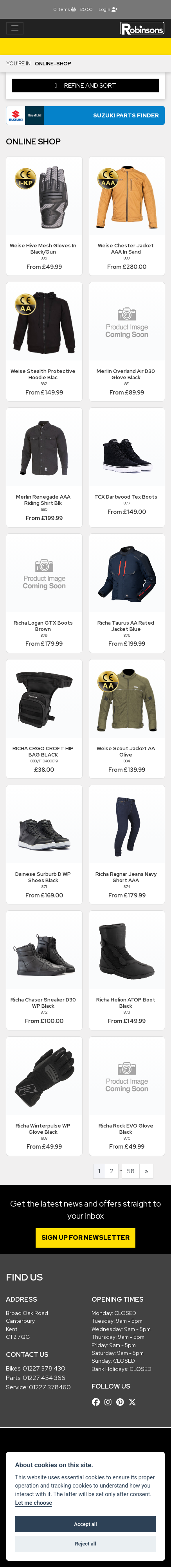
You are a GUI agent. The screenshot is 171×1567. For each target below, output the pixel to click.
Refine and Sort (86, 85)
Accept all (85, 1524)
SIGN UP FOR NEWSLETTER (85, 1238)
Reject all (85, 1544)
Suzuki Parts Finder (126, 115)
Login (108, 9)
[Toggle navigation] (14, 28)
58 (131, 1171)
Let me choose (33, 1503)
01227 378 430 (44, 1368)
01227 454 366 (44, 1378)
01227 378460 (50, 1387)
